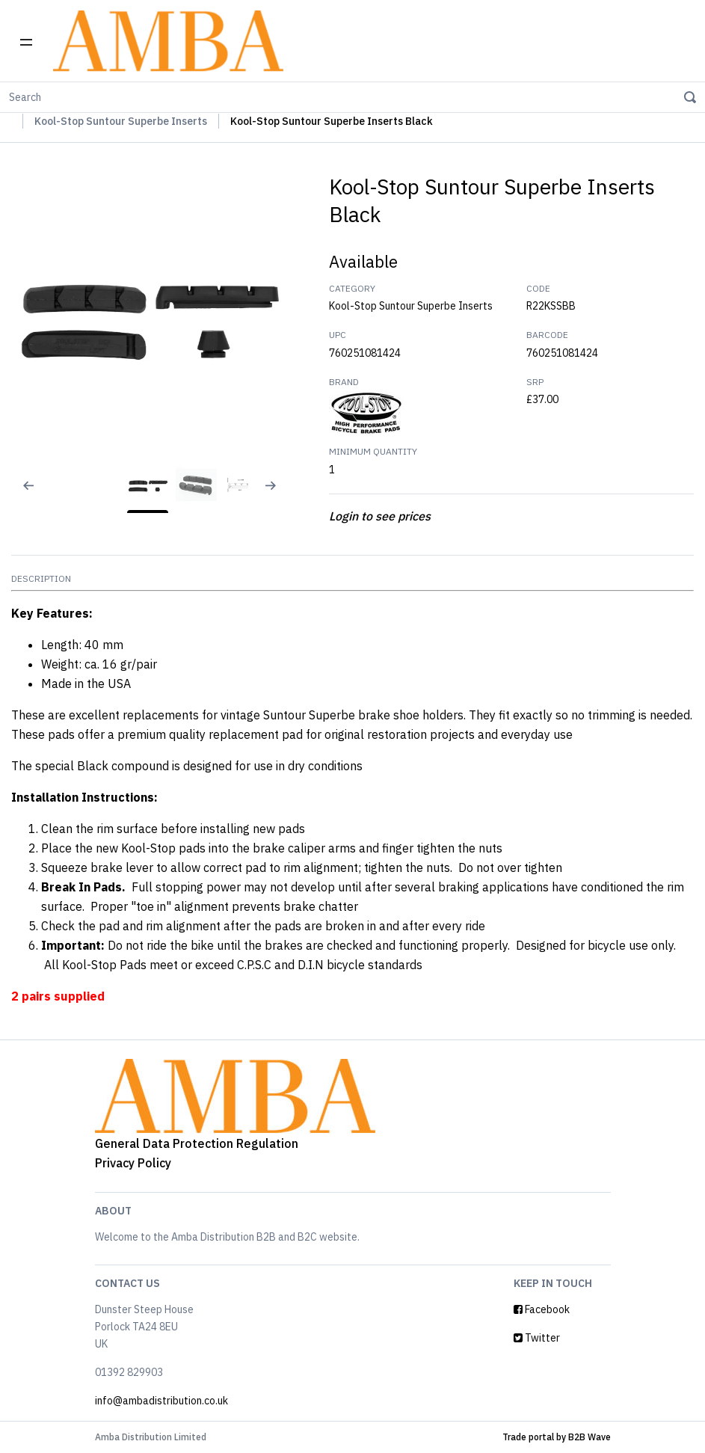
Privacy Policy (133, 1162)
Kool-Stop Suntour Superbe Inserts (120, 121)
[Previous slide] (19, 495)
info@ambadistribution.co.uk (161, 1400)
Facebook (542, 1309)
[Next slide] (277, 495)
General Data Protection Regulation (196, 1143)
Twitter (537, 1338)
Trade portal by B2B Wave (556, 1437)
